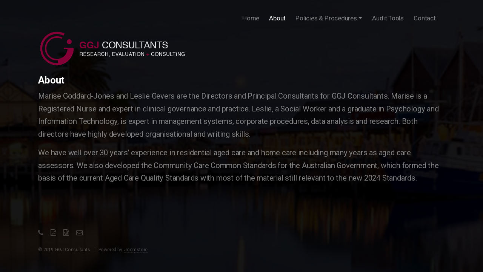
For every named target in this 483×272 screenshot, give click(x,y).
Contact (425, 18)
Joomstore (136, 249)
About (279, 17)
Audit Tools (388, 18)
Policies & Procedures (326, 18)
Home (250, 18)
